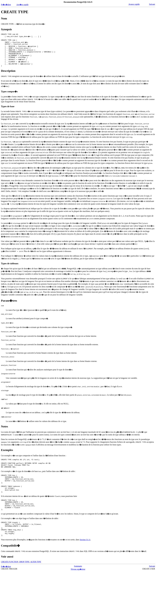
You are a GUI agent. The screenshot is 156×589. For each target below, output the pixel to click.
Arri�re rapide (22, 5)
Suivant (152, 4)
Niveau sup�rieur (78, 587)
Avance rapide (134, 4)
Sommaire (78, 584)
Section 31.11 (85, 557)
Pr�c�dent (6, 5)
